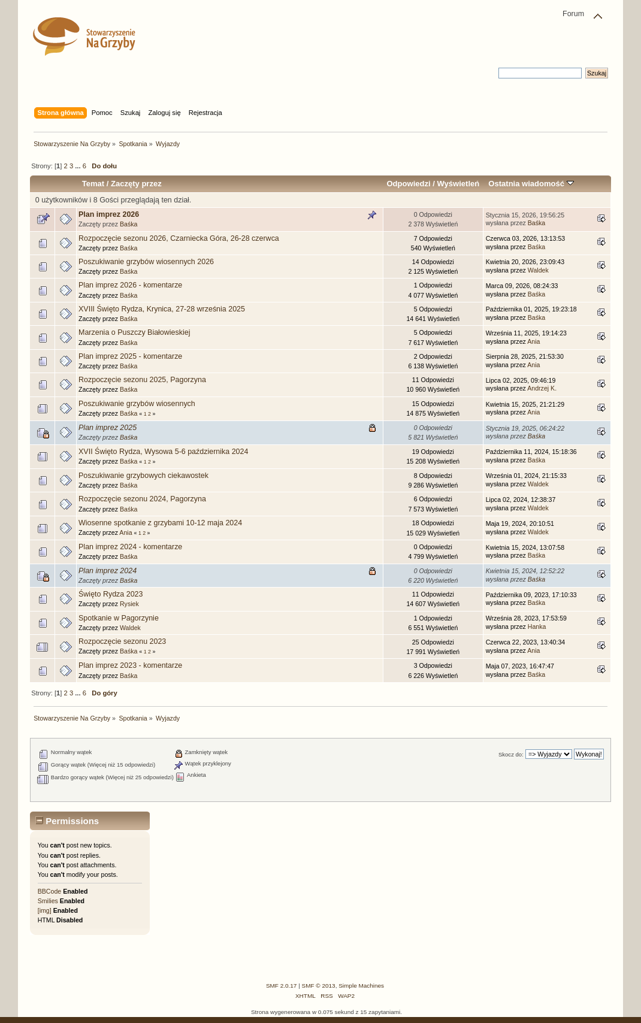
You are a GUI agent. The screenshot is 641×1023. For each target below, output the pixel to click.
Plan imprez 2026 (108, 214)
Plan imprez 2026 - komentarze (130, 285)
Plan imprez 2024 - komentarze (130, 547)
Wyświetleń (458, 183)
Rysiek (129, 603)
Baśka (128, 224)
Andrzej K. (542, 388)
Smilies (48, 900)
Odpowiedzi (408, 183)
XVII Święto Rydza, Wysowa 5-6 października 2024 (163, 451)
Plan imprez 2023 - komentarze (130, 665)
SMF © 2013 (318, 985)
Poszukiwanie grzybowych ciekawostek (143, 475)
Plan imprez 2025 (107, 427)
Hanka (537, 626)
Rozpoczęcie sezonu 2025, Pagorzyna (142, 380)
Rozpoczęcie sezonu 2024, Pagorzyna (142, 499)
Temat (93, 183)
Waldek (538, 270)
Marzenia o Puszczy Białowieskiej (134, 332)
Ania (533, 341)
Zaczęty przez (136, 183)
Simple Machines (361, 985)
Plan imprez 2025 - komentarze (130, 356)
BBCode (49, 891)
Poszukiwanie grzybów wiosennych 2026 (146, 262)
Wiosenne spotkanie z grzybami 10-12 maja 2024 (160, 523)
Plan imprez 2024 (107, 571)
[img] (45, 910)
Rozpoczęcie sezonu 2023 (122, 641)
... (78, 166)
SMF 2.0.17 (281, 985)
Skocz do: (511, 754)
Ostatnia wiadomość (530, 183)
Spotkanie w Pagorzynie (118, 618)
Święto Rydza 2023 (110, 594)
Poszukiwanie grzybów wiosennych (136, 403)
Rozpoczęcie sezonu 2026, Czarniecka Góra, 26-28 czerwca (178, 238)
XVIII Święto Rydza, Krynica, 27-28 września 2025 (161, 309)
